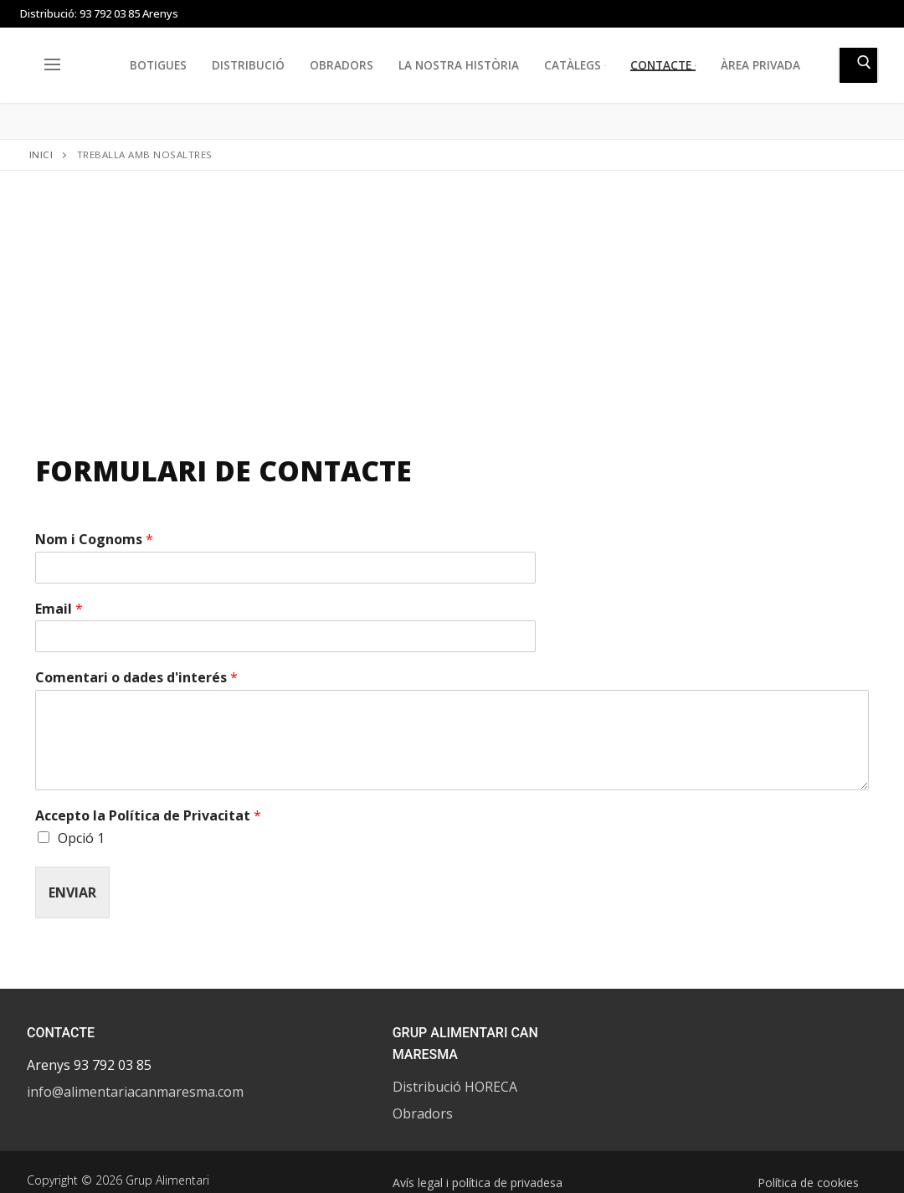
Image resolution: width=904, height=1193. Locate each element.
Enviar (72, 892)
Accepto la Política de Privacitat (148, 816)
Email (59, 609)
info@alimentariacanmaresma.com (135, 1091)
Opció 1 (81, 838)
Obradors (423, 1113)
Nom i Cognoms (94, 539)
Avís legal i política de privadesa (477, 1182)
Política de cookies (808, 1182)
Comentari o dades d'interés (136, 677)
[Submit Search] (858, 65)
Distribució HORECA (455, 1086)
